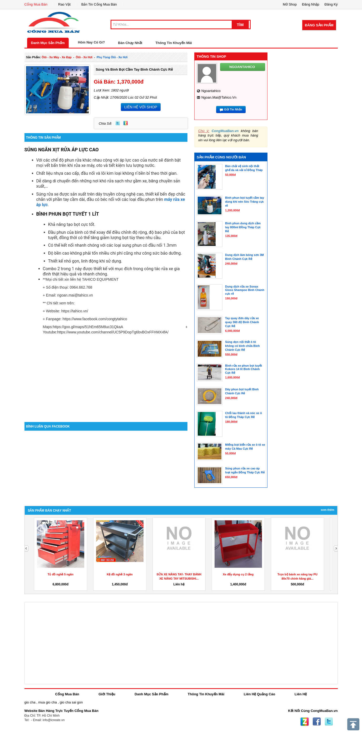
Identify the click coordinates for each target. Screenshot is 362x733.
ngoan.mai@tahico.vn (218, 97)
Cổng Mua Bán (36, 4)
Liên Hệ (301, 694)
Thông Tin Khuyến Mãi (173, 43)
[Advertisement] (106, 377)
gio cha (30, 702)
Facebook (317, 721)
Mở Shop (290, 4)
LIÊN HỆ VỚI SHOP (140, 107)
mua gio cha (47, 702)
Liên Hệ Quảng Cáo (259, 694)
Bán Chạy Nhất (130, 43)
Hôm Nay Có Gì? (91, 42)
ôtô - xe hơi (84, 57)
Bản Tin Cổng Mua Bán (99, 4)
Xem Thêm (327, 509)
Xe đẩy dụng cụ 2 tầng (238, 574)
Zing (125, 123)
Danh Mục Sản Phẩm (48, 43)
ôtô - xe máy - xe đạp (57, 57)
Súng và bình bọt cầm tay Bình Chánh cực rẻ (134, 69)
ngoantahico (211, 91)
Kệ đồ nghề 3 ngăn (120, 574)
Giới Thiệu (106, 694)
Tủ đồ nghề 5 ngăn (60, 574)
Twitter (118, 123)
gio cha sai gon (71, 702)
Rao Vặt (64, 4)
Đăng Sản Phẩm (319, 25)
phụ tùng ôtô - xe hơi (112, 57)
